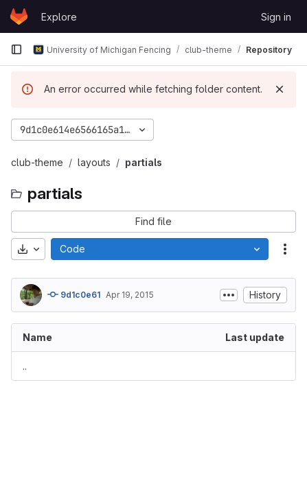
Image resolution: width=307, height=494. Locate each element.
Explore (59, 17)
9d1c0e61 (73, 294)
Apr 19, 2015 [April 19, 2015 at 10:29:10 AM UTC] (130, 295)
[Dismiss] (279, 89)
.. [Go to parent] (25, 366)
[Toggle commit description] (229, 295)
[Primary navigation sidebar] (16, 49)
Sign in (276, 17)
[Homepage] (19, 16)
